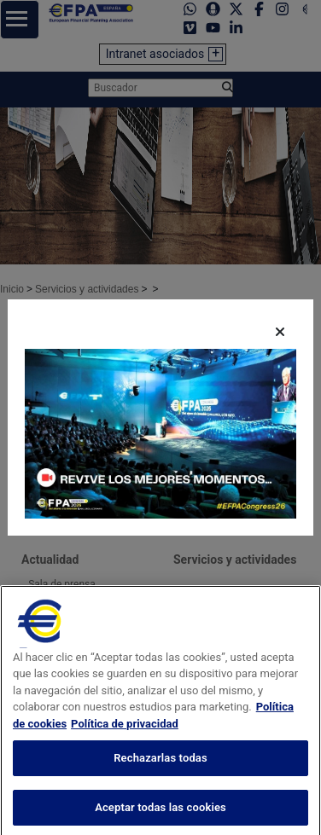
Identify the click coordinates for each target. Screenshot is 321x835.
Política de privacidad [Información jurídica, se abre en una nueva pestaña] (124, 737)
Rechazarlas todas (160, 771)
